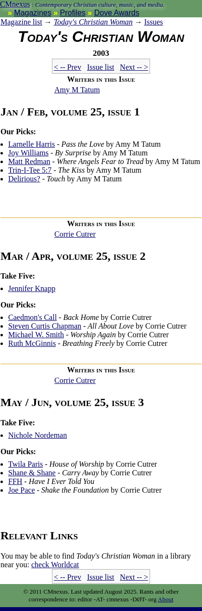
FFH (15, 481)
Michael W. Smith (36, 335)
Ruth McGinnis (32, 343)
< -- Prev (67, 67)
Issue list (100, 67)
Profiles (73, 13)
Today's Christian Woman (93, 22)
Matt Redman (29, 161)
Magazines (32, 13)
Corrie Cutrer (75, 234)
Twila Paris (25, 464)
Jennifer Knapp (31, 288)
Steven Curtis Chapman (44, 326)
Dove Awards (116, 13)
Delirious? (24, 179)
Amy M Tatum (77, 90)
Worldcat (55, 564)
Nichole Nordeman (37, 435)
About (166, 599)
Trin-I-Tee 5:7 (29, 170)
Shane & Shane (32, 473)
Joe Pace (21, 490)
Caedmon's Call (32, 317)
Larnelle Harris (31, 144)
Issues (153, 22)
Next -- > (134, 67)
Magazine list (21, 22)
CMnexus (15, 4)
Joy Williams (28, 153)
